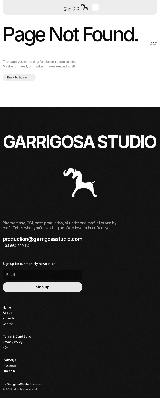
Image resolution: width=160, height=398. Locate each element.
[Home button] (75, 7)
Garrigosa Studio (18, 384)
